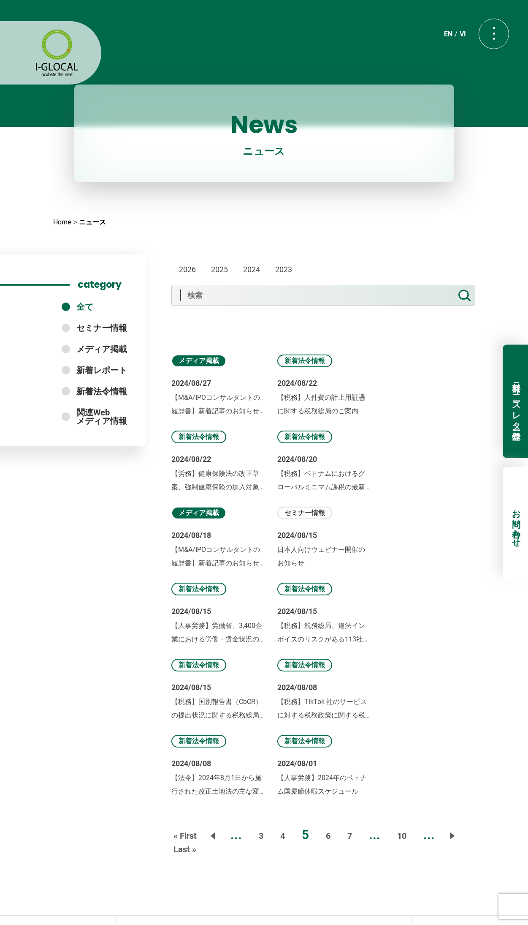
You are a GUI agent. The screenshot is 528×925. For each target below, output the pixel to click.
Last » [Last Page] (184, 697)
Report (314, 812)
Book (267, 812)
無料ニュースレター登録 (516, 401)
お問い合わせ (516, 524)
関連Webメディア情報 (101, 416)
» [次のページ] (451, 683)
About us (206, 792)
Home (62, 222)
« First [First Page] (185, 683)
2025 (219, 269)
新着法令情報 (101, 391)
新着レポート (101, 370)
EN (446, 37)
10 (401, 683)
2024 (251, 269)
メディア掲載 (101, 349)
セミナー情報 (101, 328)
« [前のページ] (213, 683)
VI (461, 37)
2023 (283, 269)
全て (84, 307)
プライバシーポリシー (264, 903)
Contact (263, 848)
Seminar (217, 812)
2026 (187, 269)
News (328, 792)
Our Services (270, 792)
